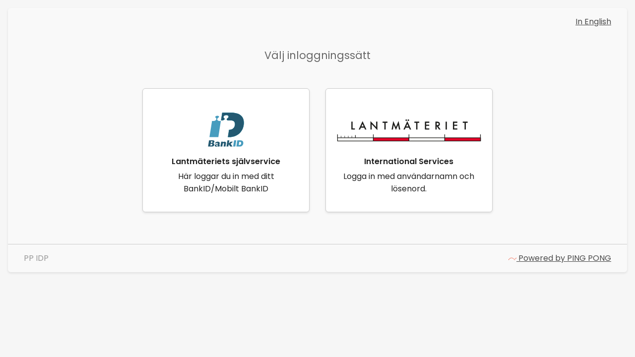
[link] (226, 150)
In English (593, 21)
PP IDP (36, 258)
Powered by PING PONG (559, 258)
